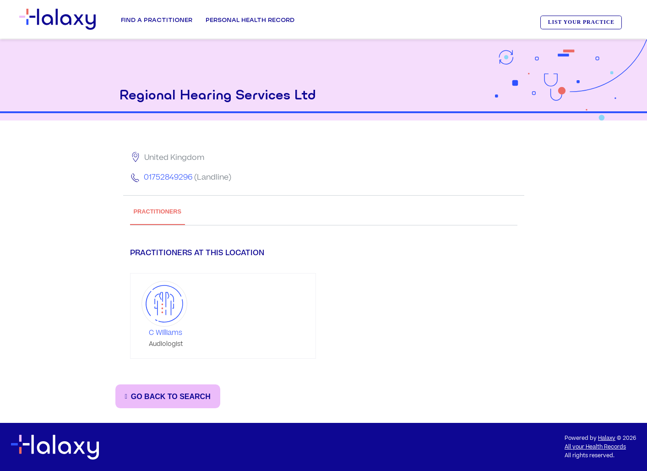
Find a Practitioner (156, 19)
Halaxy (606, 438)
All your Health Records (595, 447)
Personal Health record (250, 19)
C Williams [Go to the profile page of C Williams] (165, 333)
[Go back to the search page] (167, 396)
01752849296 (168, 177)
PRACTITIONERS (158, 211)
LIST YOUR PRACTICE (581, 22)
